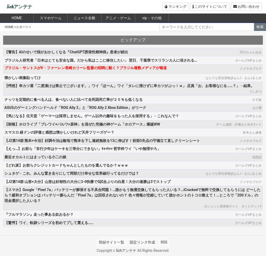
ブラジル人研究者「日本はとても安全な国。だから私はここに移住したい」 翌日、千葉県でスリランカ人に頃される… (100, 60)
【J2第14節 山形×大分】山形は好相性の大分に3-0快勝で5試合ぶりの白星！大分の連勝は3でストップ (87, 182)
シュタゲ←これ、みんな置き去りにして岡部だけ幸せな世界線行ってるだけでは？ (71, 173)
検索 (260, 27)
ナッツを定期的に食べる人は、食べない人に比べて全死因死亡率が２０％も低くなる (73, 99)
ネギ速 (257, 100)
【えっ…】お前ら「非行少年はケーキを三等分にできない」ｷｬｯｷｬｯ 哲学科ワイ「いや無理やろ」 (82, 149)
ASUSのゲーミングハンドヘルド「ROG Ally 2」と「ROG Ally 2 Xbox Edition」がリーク (75, 108)
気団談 (257, 157)
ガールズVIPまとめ (248, 60)
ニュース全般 (84, 18)
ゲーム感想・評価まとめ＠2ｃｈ (239, 124)
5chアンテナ (19, 7)
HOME (9, 27)
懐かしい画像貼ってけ (22, 78)
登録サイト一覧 (111, 242)
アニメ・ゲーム (118, 18)
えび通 (257, 108)
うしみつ (255, 91)
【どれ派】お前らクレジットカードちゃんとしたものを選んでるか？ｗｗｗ (66, 165)
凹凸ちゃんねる (251, 52)
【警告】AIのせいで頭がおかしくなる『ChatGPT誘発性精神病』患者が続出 (66, 52)
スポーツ (22, 27)
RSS (164, 242)
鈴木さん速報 (252, 132)
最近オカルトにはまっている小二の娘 (35, 157)
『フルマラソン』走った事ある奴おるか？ (39, 214)
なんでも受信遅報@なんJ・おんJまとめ (233, 78)
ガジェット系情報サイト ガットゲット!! (233, 206)
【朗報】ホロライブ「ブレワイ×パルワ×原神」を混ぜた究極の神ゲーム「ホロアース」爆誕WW (82, 124)
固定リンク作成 (142, 242)
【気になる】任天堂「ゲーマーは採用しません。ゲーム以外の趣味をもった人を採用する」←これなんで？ (91, 116)
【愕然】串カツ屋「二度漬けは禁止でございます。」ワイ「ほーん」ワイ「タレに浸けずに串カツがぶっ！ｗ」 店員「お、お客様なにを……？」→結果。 (129, 86)
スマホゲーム (51, 18)
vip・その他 (151, 18)
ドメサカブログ (251, 68)
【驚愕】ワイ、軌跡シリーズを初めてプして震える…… (49, 223)
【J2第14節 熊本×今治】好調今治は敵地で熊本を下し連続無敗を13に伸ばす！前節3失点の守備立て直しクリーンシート (102, 141)
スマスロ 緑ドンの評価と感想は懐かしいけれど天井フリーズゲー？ (59, 132)
